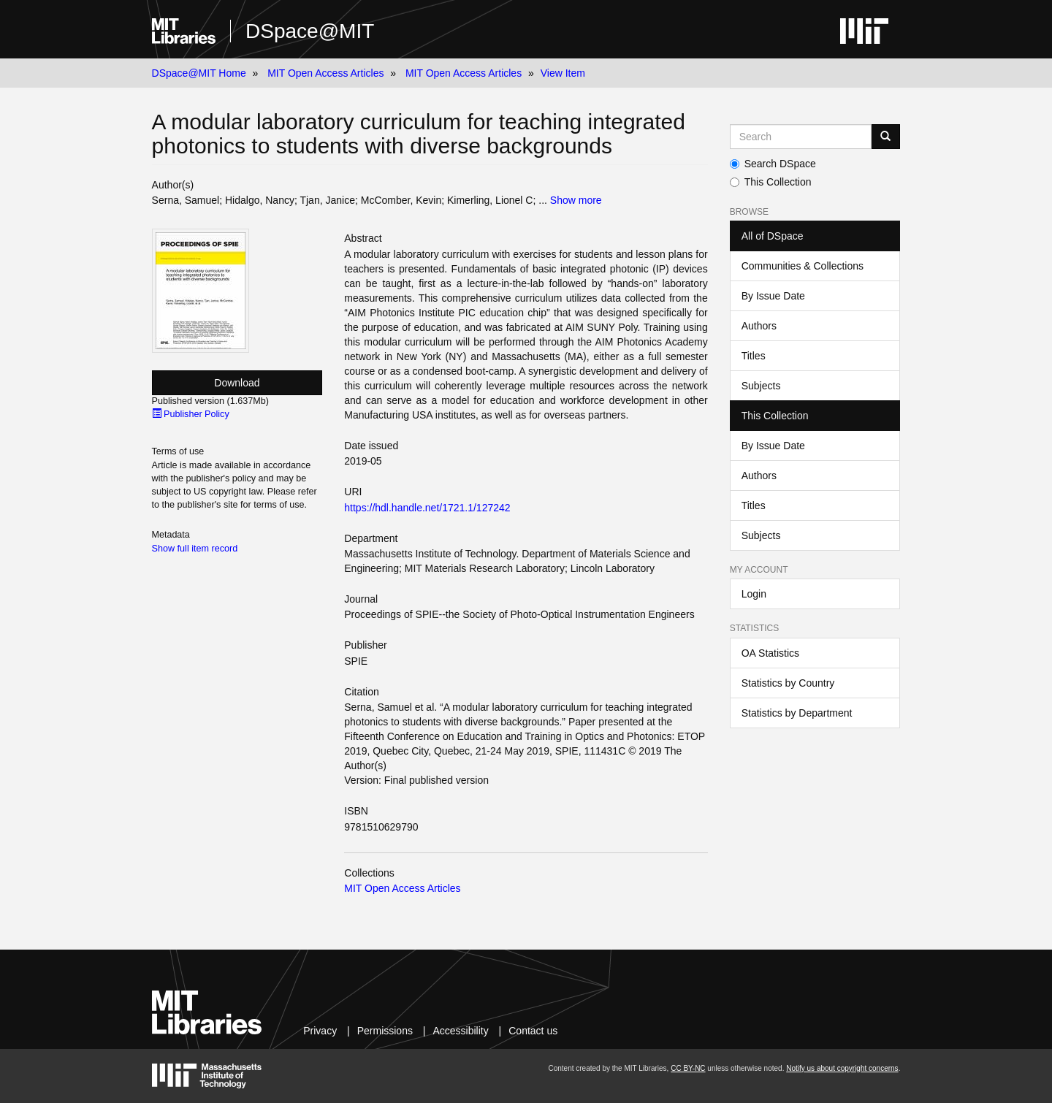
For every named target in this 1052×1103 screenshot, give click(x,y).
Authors (759, 326)
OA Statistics (770, 653)
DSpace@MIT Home (199, 73)
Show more (576, 200)
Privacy (320, 1031)
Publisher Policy (190, 414)
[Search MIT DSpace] (801, 136)
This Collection (771, 182)
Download (236, 383)
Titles (754, 356)
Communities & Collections (803, 266)
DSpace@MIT (309, 31)
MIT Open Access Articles (325, 73)
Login (754, 594)
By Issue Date (773, 296)
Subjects (761, 386)
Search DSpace (773, 163)
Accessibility (460, 1031)
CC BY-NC (688, 1068)
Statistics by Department (797, 713)
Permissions (385, 1031)
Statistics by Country (788, 683)
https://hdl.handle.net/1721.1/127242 (427, 508)
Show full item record (195, 548)
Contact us (532, 1031)
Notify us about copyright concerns (842, 1068)
